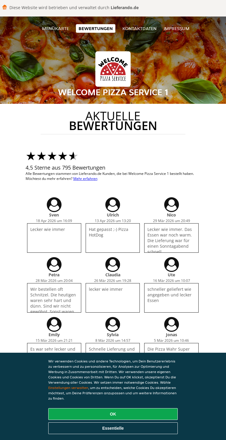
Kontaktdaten (139, 28)
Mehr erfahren (85, 178)
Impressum (177, 28)
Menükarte (55, 28)
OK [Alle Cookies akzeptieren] (113, 414)
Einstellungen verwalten (68, 387)
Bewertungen (96, 28)
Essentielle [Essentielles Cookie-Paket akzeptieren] (113, 428)
